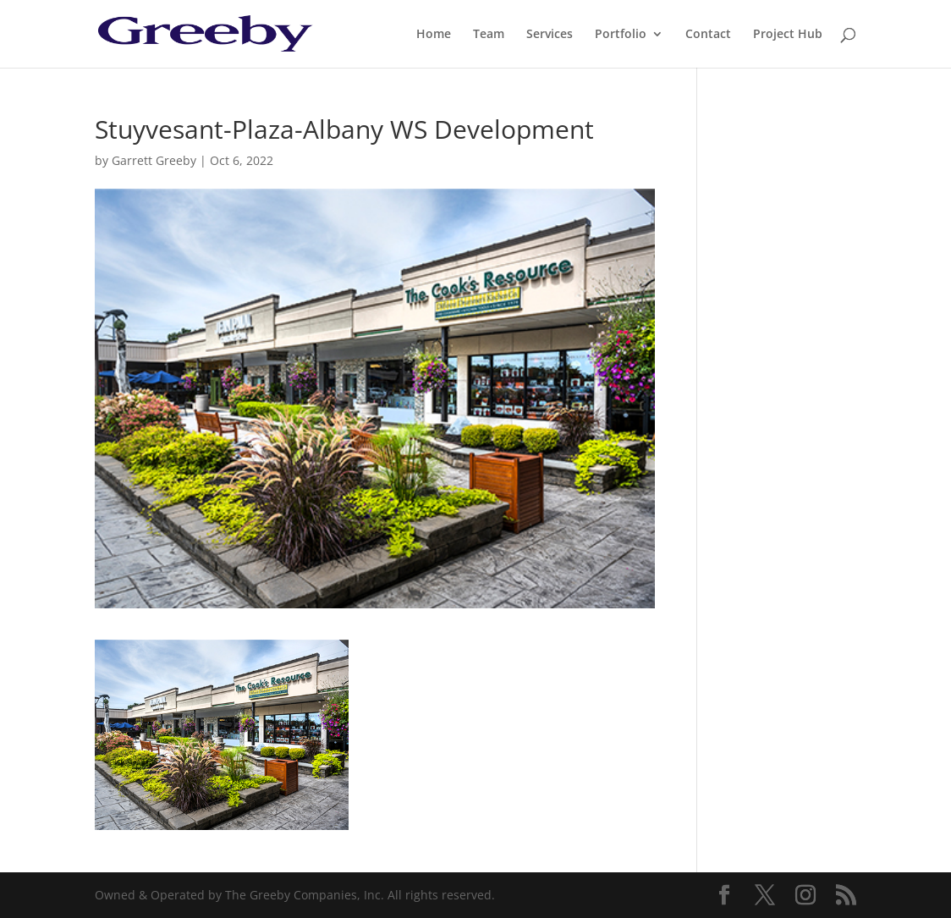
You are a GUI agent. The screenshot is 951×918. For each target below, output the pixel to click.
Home (433, 34)
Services (549, 34)
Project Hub (787, 34)
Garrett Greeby (154, 160)
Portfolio (620, 34)
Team (488, 34)
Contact (708, 34)
